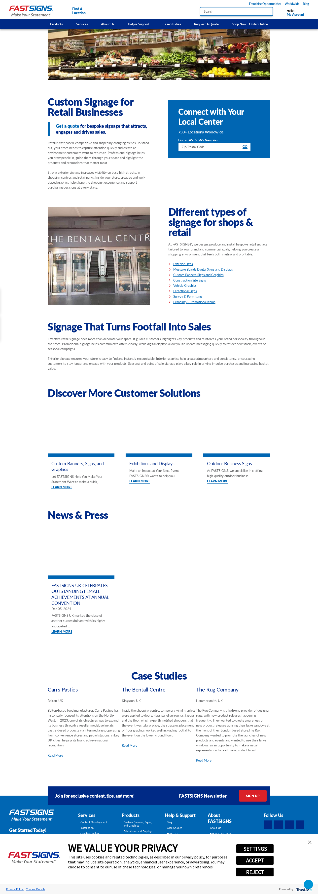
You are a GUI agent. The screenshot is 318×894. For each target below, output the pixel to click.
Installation (87, 828)
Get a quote (67, 126)
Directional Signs (185, 290)
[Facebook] (268, 824)
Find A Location (74, 11)
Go (245, 147)
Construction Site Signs (189, 280)
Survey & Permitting (187, 296)
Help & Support (138, 24)
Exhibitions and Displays (138, 831)
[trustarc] (303, 889)
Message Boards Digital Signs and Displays (203, 269)
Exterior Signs (183, 263)
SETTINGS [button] (255, 848)
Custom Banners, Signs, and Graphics (138, 824)
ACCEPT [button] (255, 860)
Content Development (93, 822)
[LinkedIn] (278, 824)
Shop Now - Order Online (250, 24)
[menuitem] (56, 24)
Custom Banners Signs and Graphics (198, 274)
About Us (107, 24)
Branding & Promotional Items (194, 301)
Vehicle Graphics (185, 285)
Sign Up (252, 795)
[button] (310, 842)
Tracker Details (35, 889)
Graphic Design (89, 833)
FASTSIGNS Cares (220, 833)
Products (56, 24)
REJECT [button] (255, 872)
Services (82, 24)
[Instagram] (289, 824)
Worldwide (292, 3)
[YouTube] (300, 824)
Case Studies (172, 24)
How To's (172, 833)
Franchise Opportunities (265, 3)
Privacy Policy (15, 889)
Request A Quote (206, 24)
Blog (306, 3)
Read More (55, 755)
